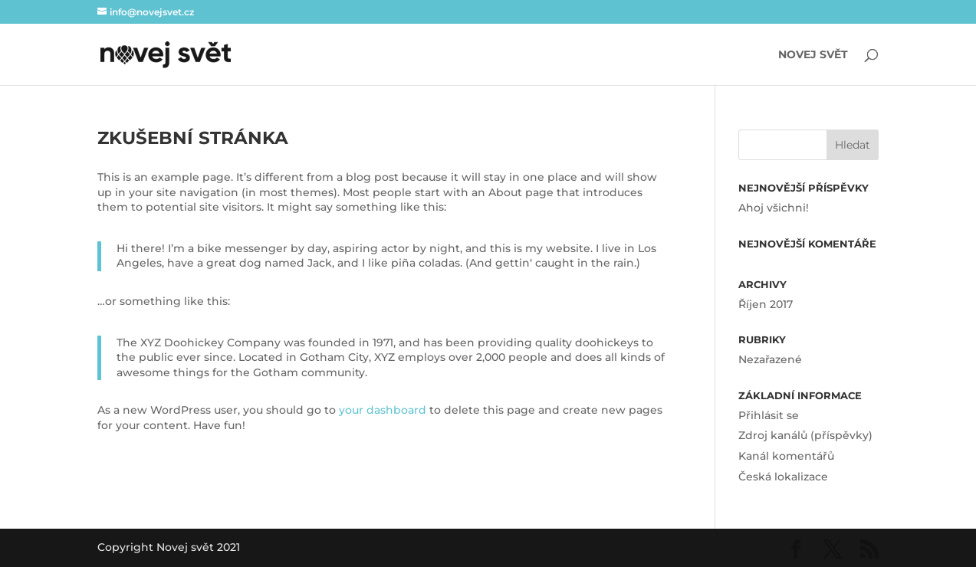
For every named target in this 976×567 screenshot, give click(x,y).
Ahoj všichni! (773, 208)
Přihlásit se (768, 415)
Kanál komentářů (786, 456)
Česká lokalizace (783, 476)
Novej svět (813, 55)
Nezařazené (770, 359)
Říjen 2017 (765, 304)
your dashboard (382, 410)
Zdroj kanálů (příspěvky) (805, 435)
